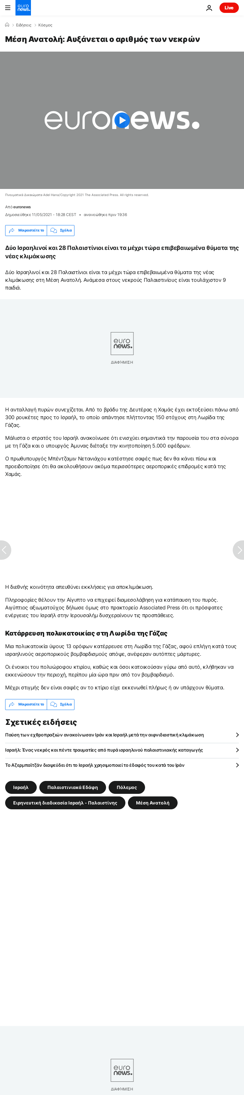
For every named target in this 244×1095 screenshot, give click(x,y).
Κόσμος (45, 25)
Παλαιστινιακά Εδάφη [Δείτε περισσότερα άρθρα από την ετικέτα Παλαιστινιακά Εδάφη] (72, 787)
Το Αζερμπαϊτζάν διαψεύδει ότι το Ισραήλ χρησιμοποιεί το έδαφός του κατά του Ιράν (95, 765)
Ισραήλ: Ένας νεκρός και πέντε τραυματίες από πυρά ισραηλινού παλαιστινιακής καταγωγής (104, 750)
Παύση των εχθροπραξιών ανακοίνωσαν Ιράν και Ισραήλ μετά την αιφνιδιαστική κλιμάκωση (104, 734)
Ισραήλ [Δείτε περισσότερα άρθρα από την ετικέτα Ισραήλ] (21, 787)
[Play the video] (122, 120)
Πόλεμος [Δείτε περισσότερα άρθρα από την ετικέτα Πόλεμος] (127, 787)
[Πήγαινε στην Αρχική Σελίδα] (23, 7)
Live (229, 7)
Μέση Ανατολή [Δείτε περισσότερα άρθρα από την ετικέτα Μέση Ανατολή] (153, 802)
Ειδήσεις (23, 25)
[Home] (7, 25)
